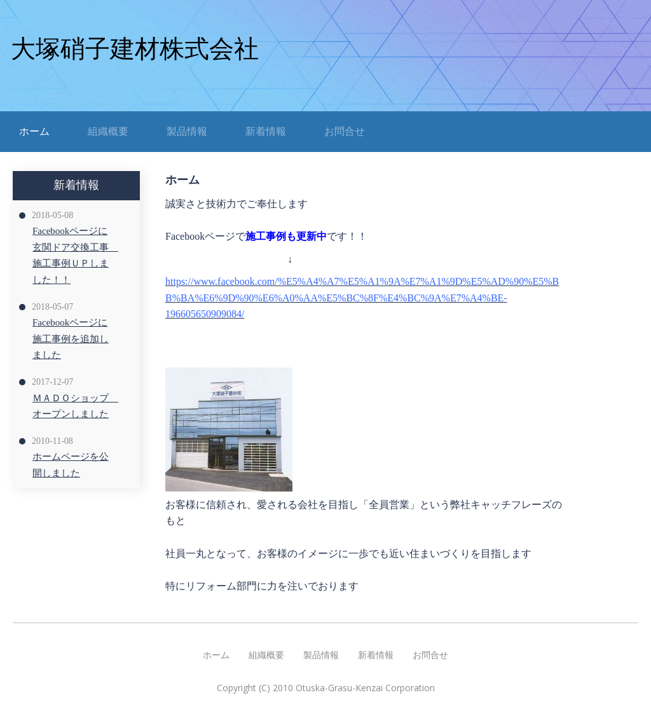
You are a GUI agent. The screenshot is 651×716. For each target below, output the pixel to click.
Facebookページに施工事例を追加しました (70, 338)
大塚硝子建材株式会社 (135, 48)
